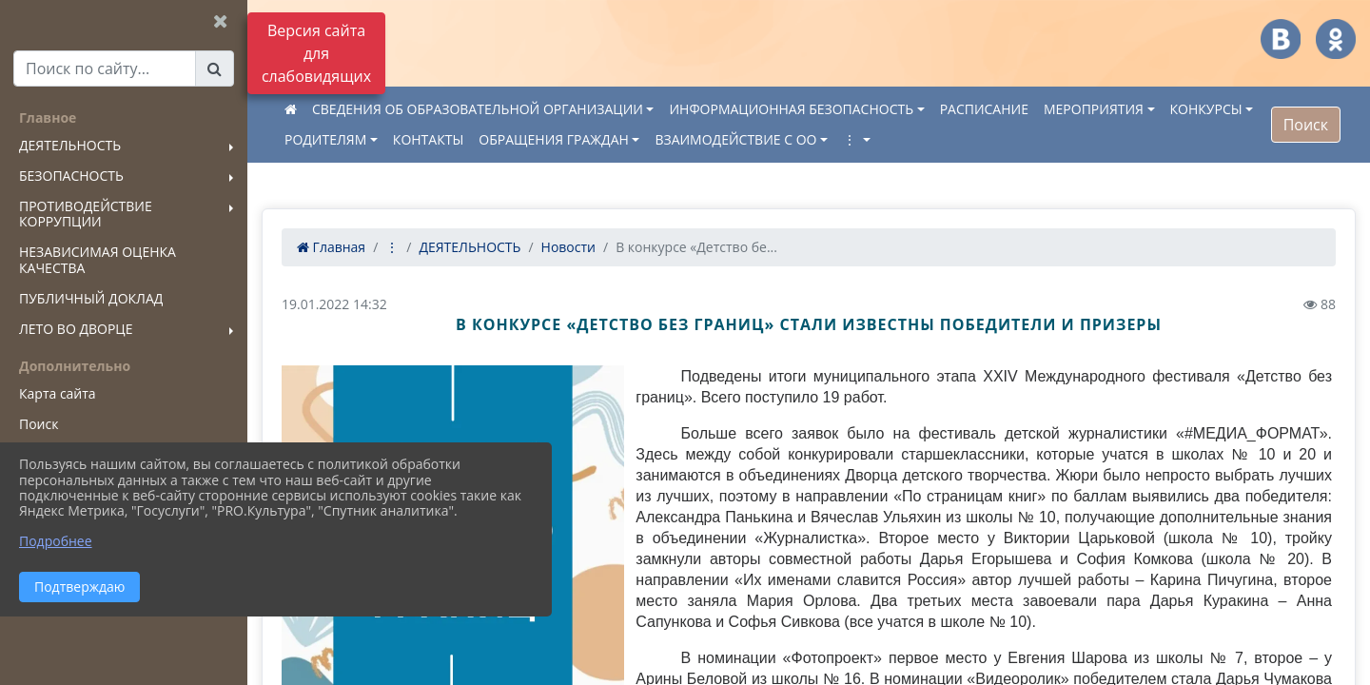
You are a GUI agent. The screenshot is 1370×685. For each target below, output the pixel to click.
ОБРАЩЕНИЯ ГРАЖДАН (554, 139)
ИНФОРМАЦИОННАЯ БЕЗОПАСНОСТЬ (791, 109)
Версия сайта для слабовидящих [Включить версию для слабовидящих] (316, 53)
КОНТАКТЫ (428, 139)
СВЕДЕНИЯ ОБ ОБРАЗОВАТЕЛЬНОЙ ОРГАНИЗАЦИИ (477, 109)
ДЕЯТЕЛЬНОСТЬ (469, 247)
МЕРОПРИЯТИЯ (1094, 109)
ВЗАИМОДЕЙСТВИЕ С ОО (735, 139)
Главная (331, 247)
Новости (568, 247)
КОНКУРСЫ (1206, 109)
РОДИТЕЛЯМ (325, 139)
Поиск (1305, 124)
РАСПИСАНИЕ (984, 109)
